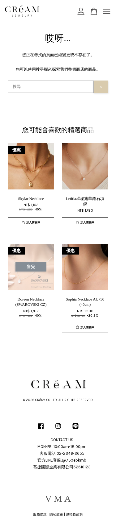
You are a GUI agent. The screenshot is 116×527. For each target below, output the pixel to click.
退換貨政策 (74, 514)
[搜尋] (51, 87)
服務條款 (40, 514)
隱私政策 (56, 514)
